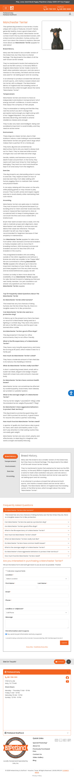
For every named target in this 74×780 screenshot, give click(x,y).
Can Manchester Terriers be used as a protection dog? (25, 522)
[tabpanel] (45, 473)
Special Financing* (40, 743)
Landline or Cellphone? (14, 609)
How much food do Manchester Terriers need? (22, 556)
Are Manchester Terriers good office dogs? (21, 526)
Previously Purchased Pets (41, 750)
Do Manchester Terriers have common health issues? (25, 543)
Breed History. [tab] (10, 456)
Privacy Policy (37, 776)
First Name (10, 583)
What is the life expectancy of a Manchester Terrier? (25, 530)
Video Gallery (38, 757)
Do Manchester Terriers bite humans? (19, 510)
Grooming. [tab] (10, 476)
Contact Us (37, 754)
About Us (36, 746)
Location (9, 575)
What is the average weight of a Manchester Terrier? (25, 547)
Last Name (42, 583)
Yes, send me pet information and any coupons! (24, 634)
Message (9, 617)
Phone (8, 600)
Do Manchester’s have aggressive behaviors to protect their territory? (31, 552)
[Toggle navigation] (5, 8)
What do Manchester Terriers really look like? (22, 539)
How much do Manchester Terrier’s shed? (20, 535)
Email (8, 592)
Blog (34, 760)
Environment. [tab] (10, 466)
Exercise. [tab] (10, 471)
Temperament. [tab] (10, 461)
